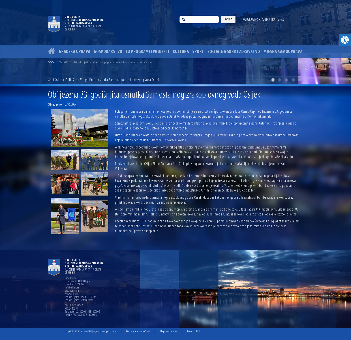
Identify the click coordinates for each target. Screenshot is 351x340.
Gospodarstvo (108, 51)
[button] (345, 40)
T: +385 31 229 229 (74, 284)
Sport (198, 51)
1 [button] (273, 80)
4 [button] (293, 80)
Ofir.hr (198, 331)
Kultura (181, 51)
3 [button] (286, 80)
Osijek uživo (250, 20)
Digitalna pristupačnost (138, 331)
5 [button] (299, 80)
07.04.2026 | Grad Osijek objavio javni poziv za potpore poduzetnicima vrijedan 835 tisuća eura (104, 62)
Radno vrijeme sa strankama (79, 300)
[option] (175, 42)
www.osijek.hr (72, 294)
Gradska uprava (74, 51)
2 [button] (279, 80)
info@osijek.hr (72, 287)
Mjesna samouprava (283, 51)
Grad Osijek (55, 80)
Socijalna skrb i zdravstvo (234, 51)
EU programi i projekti (147, 51)
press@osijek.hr (72, 291)
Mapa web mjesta (169, 331)
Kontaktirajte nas (272, 20)
